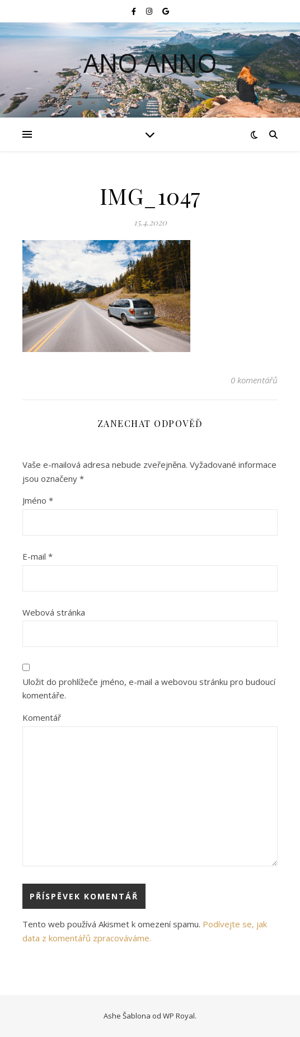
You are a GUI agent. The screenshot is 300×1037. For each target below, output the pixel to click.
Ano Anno (150, 63)
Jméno (37, 500)
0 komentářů (254, 380)
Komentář (41, 717)
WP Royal (179, 1016)
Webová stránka (53, 612)
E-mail (37, 556)
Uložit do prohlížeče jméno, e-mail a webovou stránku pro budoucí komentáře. (148, 688)
